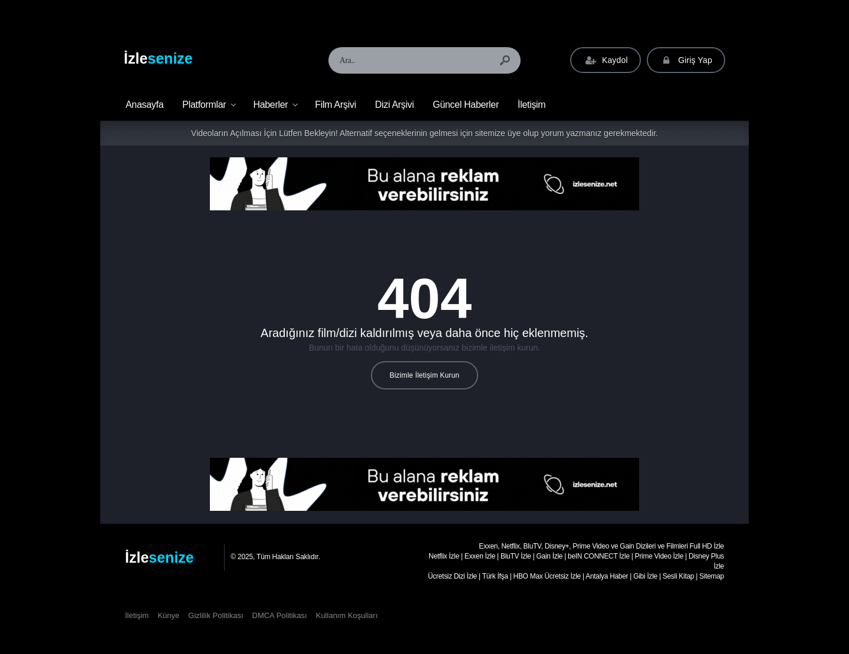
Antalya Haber (606, 576)
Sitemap (711, 576)
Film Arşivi (335, 105)
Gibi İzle (645, 576)
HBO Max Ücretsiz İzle (547, 576)
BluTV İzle (516, 556)
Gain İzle (550, 556)
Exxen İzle (480, 556)
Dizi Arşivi (394, 105)
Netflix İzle (444, 556)
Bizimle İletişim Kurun (424, 375)
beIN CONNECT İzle (599, 556)
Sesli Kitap (678, 576)
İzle (158, 58)
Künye (168, 615)
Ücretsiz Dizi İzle (452, 576)
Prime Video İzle (659, 556)
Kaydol (605, 60)
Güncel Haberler (466, 105)
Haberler (270, 105)
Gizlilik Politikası (215, 615)
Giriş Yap (686, 60)
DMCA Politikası (279, 615)
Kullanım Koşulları (347, 615)
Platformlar (204, 105)
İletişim (531, 105)
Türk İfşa (495, 576)
